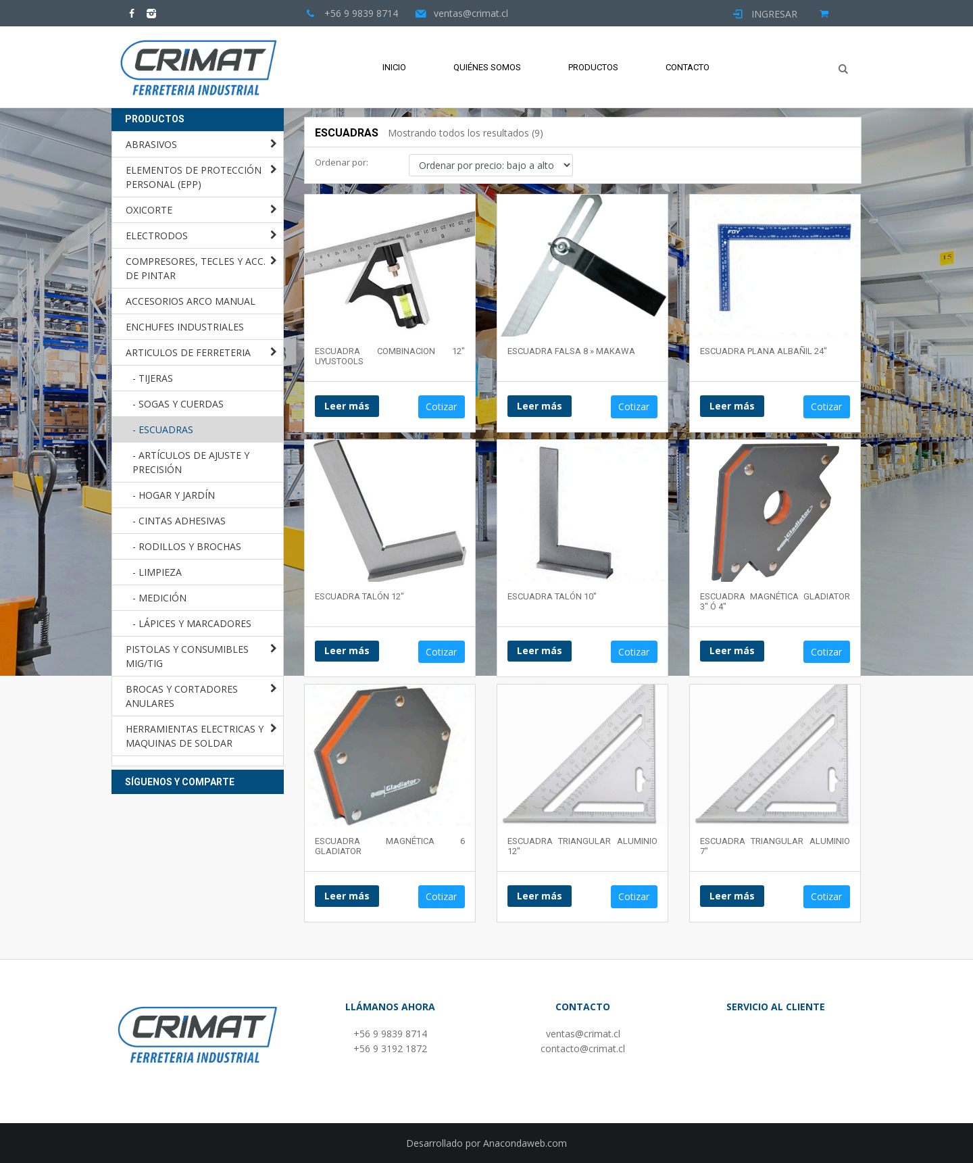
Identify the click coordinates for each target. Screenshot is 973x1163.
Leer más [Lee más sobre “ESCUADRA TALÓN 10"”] (539, 650)
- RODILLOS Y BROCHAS (186, 546)
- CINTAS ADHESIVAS (179, 520)
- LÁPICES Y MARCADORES (191, 623)
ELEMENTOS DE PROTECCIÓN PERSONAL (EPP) (193, 177)
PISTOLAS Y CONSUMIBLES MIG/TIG (187, 656)
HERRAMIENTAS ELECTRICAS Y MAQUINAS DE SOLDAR (195, 735)
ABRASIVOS (151, 144)
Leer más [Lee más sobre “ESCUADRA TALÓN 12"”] (347, 650)
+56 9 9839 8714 (390, 1033)
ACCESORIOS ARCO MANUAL (190, 301)
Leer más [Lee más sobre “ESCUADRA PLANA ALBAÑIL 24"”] (732, 405)
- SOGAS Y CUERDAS (178, 403)
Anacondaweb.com (525, 1143)
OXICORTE (149, 209)
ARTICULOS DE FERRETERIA (188, 352)
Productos (593, 67)
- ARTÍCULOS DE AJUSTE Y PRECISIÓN (190, 462)
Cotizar (441, 406)
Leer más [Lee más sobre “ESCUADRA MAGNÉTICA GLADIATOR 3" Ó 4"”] (732, 650)
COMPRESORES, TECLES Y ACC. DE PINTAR (196, 268)
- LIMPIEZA (157, 572)
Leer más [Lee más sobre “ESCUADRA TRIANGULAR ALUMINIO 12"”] (539, 895)
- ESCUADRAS (162, 429)
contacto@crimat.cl (583, 1048)
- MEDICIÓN (159, 597)
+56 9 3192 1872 (390, 1048)
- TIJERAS (152, 378)
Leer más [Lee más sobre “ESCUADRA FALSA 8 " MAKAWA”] (539, 405)
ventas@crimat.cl (583, 1033)
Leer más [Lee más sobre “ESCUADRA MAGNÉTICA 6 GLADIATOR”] (347, 895)
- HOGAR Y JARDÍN (173, 495)
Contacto (687, 67)
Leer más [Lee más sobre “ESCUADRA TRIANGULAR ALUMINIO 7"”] (732, 895)
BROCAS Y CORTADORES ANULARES (182, 696)
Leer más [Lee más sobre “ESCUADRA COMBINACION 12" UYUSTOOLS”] (347, 405)
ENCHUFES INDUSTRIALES (185, 326)
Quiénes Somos (487, 67)
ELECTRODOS (157, 235)
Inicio (394, 67)
